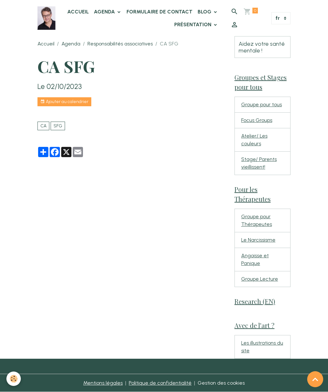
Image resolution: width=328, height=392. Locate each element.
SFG (57, 126)
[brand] (46, 18)
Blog (205, 12)
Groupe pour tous (261, 104)
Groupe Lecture (259, 279)
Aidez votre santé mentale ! (262, 47)
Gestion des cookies (221, 383)
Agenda (105, 12)
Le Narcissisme (258, 240)
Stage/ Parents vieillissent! (259, 163)
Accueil (78, 12)
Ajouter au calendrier (64, 102)
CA (43, 126)
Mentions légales (103, 383)
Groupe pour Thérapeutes (256, 220)
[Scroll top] (315, 379)
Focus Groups (256, 120)
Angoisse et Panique (255, 259)
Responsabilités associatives (120, 44)
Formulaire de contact (160, 12)
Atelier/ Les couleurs (254, 140)
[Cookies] (13, 379)
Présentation (193, 24)
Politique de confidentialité (160, 383)
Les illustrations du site (262, 347)
